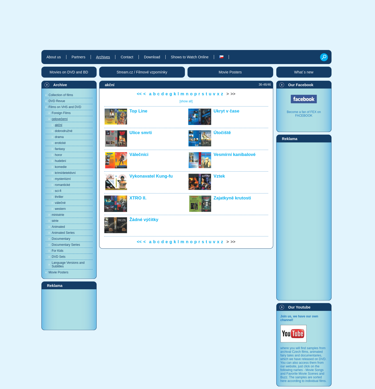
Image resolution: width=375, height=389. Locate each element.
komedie (61, 167)
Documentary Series (66, 245)
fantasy (60, 149)
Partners (78, 57)
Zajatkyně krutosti (232, 198)
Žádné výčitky (143, 219)
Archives (103, 57)
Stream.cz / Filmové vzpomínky (142, 72)
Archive (60, 85)
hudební (60, 161)
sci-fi (58, 191)
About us (54, 57)
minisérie (58, 215)
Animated (58, 227)
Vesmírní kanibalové (234, 154)
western (60, 209)
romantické (62, 185)
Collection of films (61, 95)
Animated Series (63, 233)
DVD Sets (59, 257)
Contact (127, 57)
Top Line (138, 111)
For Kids (58, 251)
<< (139, 94)
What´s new (304, 72)
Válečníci (138, 154)
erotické (60, 143)
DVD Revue (57, 101)
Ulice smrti (140, 132)
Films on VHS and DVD (65, 107)
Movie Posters (58, 272)
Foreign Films (61, 113)
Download (152, 57)
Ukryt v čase (226, 111)
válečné (60, 203)
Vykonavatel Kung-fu (151, 176)
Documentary (61, 239)
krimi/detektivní (65, 173)
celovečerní (60, 119)
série (55, 221)
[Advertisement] (69, 309)
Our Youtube (299, 307)
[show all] (185, 101)
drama (59, 137)
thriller (59, 197)
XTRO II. (137, 198)
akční (59, 125)
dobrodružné (63, 131)
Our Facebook (301, 85)
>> (232, 94)
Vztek (219, 176)
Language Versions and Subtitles (68, 264)
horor (58, 155)
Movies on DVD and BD (69, 72)
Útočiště (222, 132)
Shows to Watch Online (190, 57)
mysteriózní (63, 179)
